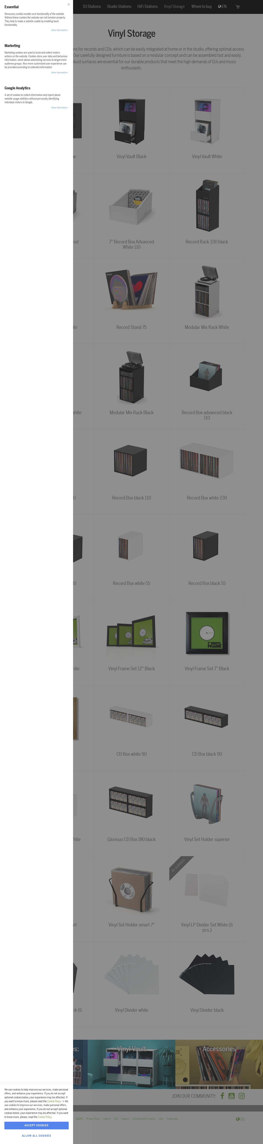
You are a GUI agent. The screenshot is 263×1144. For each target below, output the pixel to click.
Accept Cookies (36, 1125)
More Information (60, 30)
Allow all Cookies (36, 1136)
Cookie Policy (54, 1101)
